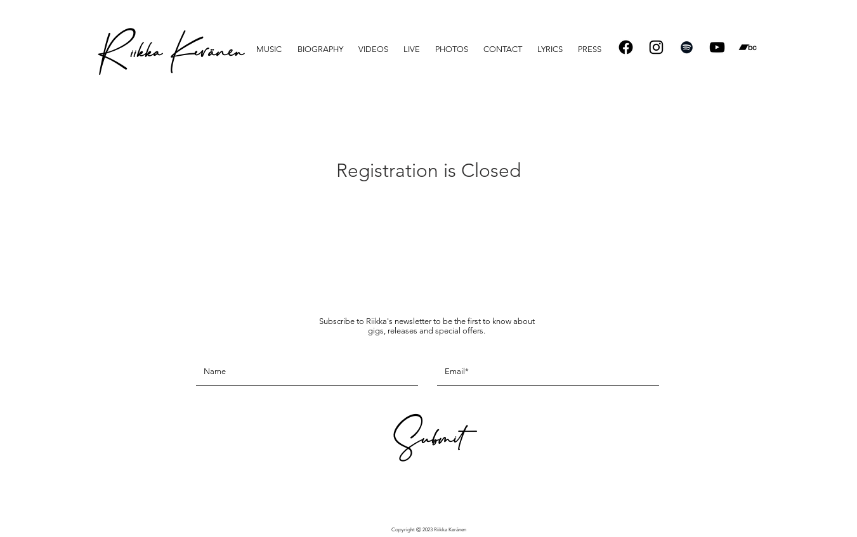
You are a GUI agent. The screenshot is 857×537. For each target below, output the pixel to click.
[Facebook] (626, 47)
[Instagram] (656, 47)
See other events (428, 216)
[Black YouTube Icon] (717, 47)
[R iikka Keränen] (170, 56)
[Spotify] (686, 47)
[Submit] (427, 442)
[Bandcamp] (747, 47)
